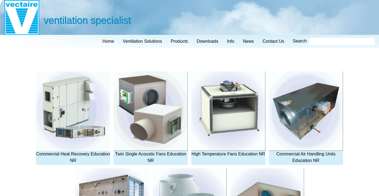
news (248, 41)
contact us (273, 41)
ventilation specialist (87, 20)
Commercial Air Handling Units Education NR (306, 117)
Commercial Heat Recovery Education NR (73, 117)
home (108, 41)
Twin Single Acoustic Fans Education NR (151, 117)
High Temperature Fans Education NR (228, 113)
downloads (207, 41)
